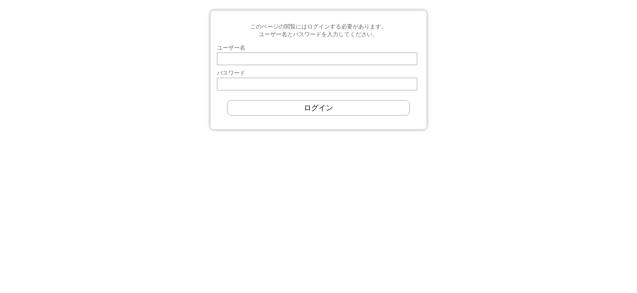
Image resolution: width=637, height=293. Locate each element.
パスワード (231, 73)
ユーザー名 (231, 47)
